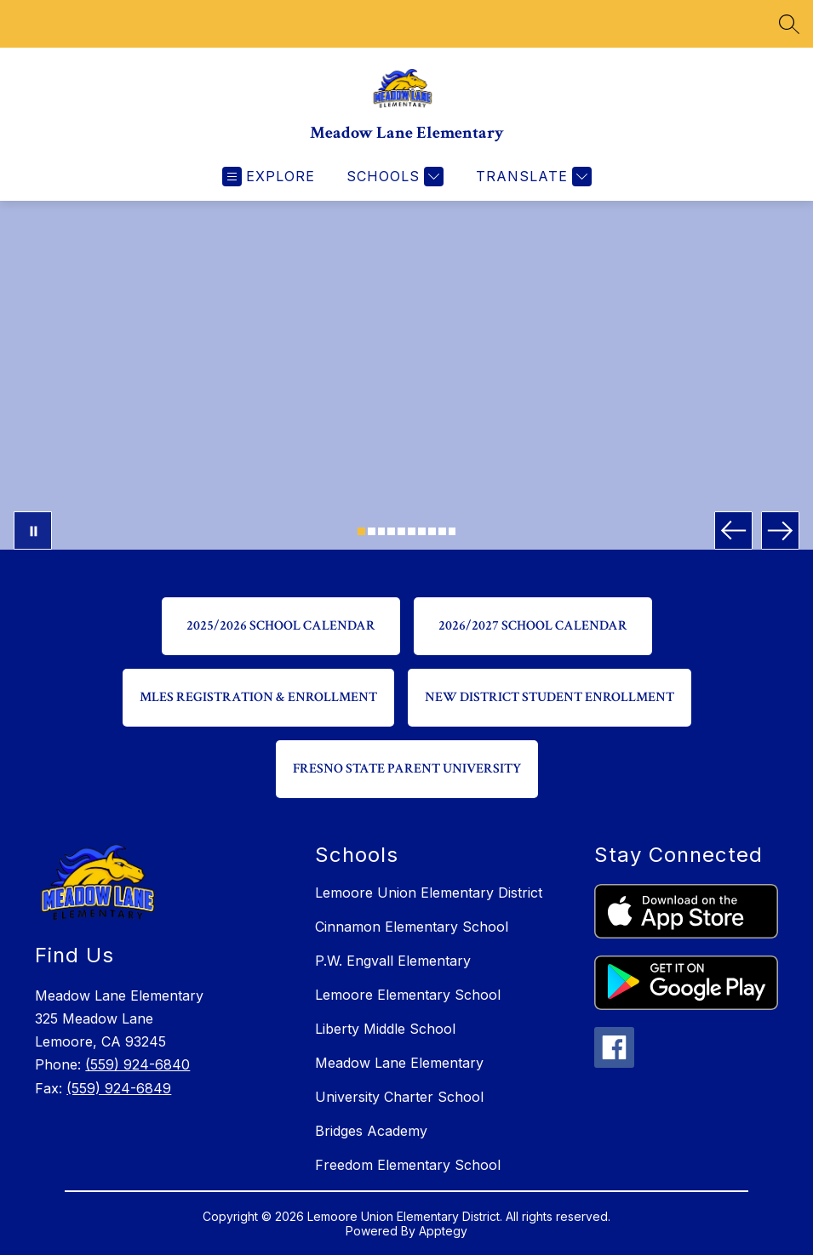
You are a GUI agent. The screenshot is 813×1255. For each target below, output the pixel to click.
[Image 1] (361, 531)
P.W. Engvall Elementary (393, 960)
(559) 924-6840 (137, 1064)
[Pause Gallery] (33, 530)
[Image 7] (422, 531)
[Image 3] (382, 531)
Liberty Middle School (385, 1028)
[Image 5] (401, 531)
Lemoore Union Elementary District (428, 892)
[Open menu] (268, 176)
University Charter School (399, 1096)
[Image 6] (411, 531)
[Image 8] (432, 531)
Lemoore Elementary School (408, 994)
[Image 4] (391, 531)
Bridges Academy (371, 1130)
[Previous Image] (733, 530)
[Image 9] (442, 531)
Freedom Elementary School (408, 1164)
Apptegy (443, 1231)
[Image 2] (371, 531)
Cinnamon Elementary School (411, 926)
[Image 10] (452, 531)
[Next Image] (780, 530)
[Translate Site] (532, 176)
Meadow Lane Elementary (399, 1062)
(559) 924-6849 (118, 1088)
